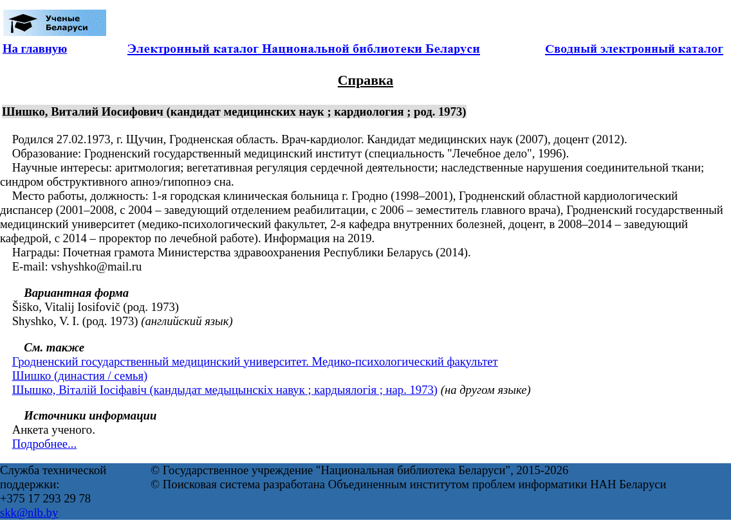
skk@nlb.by (29, 512)
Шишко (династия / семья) (80, 375)
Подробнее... (44, 443)
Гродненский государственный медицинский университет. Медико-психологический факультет (255, 361)
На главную (35, 48)
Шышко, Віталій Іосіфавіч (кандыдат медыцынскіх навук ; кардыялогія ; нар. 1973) (225, 389)
